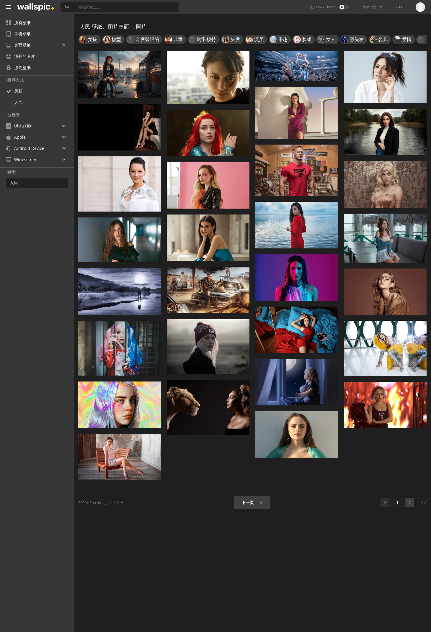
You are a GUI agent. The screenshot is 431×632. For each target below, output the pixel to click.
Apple (16, 137)
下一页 (252, 502)
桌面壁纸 (35, 45)
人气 (18, 102)
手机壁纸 (18, 34)
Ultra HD (18, 126)
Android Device (25, 148)
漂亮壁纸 (18, 67)
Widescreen (21, 159)
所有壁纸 (18, 22)
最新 (18, 91)
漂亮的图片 (20, 56)
